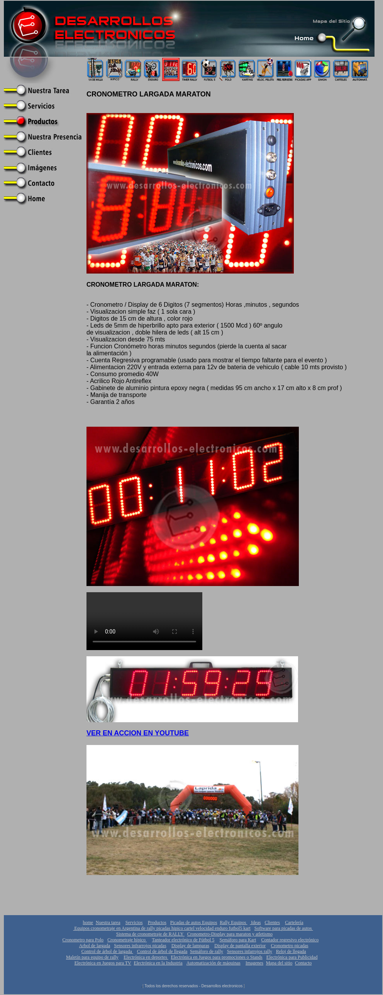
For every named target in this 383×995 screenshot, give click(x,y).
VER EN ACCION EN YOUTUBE (137, 733)
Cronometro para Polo (82, 940)
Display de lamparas (190, 945)
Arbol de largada (94, 945)
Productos (157, 922)
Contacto (303, 963)
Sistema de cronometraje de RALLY (150, 934)
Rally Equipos (233, 922)
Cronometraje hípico (127, 940)
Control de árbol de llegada (162, 951)
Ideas (255, 922)
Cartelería (294, 922)
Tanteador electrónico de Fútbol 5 (183, 940)
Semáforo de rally (206, 951)
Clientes (272, 922)
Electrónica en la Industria (158, 963)
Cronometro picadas (289, 945)
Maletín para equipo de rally (92, 957)
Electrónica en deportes (146, 957)
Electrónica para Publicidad (292, 957)
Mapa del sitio (279, 963)
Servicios (134, 922)
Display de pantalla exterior (240, 945)
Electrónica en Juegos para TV (103, 963)
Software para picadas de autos (283, 928)
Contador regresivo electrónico (290, 940)
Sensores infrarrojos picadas (140, 945)
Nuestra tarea (108, 922)
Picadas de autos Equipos (193, 922)
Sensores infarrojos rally (249, 951)
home (88, 922)
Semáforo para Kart (238, 940)
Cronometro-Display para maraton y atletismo (230, 934)
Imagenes (254, 963)
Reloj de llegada (291, 951)
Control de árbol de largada (107, 951)
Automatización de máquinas (213, 963)
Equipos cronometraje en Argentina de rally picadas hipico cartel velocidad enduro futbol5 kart (162, 928)
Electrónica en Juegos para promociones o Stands (217, 957)
